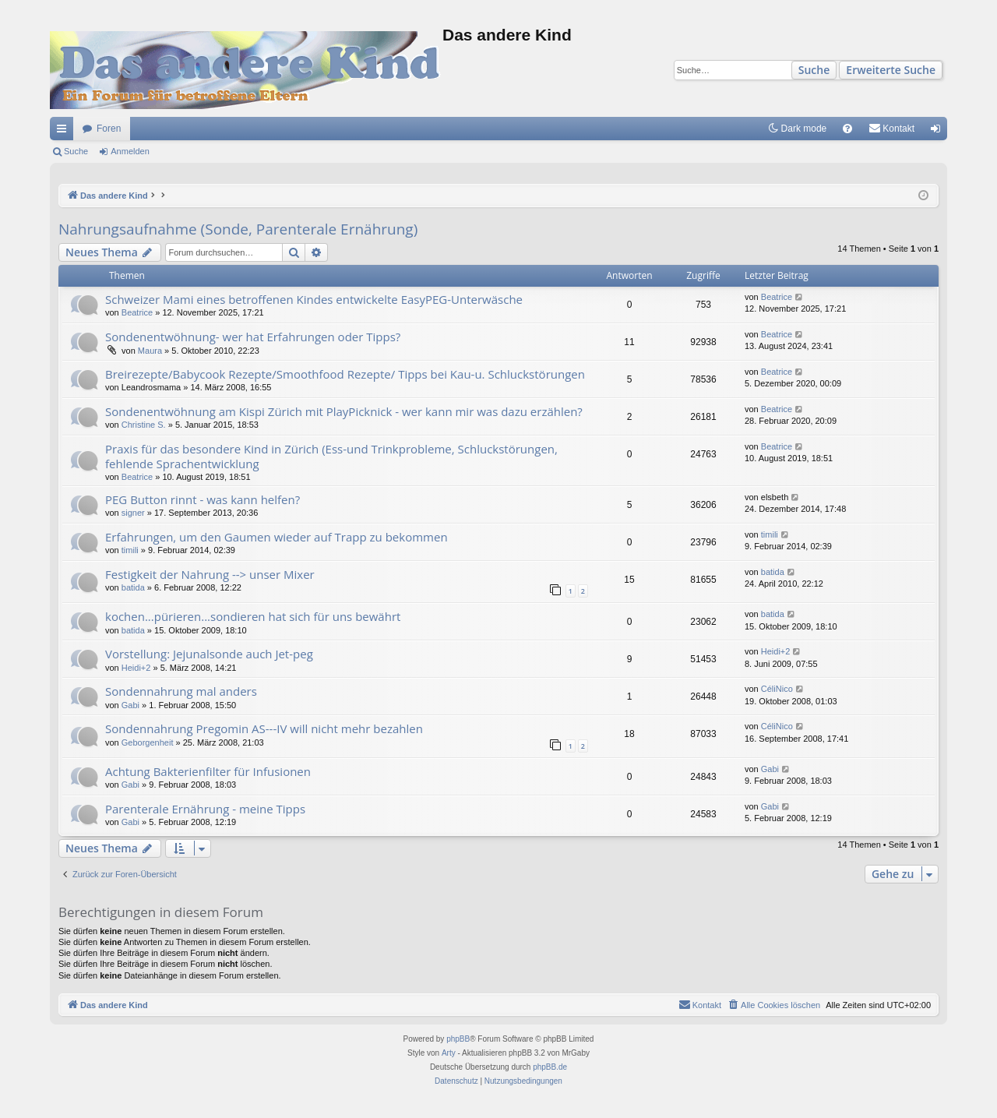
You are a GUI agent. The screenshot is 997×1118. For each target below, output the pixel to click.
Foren (109, 128)
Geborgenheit (148, 742)
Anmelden (130, 151)
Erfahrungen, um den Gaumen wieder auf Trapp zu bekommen (276, 537)
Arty (449, 1053)
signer (133, 512)
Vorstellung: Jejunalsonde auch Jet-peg (209, 653)
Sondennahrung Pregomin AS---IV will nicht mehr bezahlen (264, 728)
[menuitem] (847, 128)
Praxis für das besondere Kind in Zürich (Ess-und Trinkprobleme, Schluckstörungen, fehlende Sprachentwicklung (331, 456)
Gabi (130, 705)
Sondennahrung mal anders (181, 691)
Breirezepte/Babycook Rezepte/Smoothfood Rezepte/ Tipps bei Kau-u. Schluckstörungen (345, 374)
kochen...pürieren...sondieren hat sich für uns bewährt (252, 616)
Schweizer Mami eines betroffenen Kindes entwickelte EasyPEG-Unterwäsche (314, 299)
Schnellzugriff (64, 131)
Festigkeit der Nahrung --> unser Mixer (210, 574)
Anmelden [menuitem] (939, 131)
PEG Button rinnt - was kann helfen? (202, 499)
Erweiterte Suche (890, 69)
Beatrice (137, 312)
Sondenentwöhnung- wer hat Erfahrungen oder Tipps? (252, 336)
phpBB (458, 1039)
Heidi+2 (136, 667)
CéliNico (777, 688)
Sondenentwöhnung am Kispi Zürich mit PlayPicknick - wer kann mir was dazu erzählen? (344, 411)
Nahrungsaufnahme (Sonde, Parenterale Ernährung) (237, 229)
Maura (150, 350)
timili (130, 550)
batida (133, 587)
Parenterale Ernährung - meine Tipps (205, 808)
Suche (814, 69)
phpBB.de (550, 1067)
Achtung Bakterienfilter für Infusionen (208, 771)
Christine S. (144, 424)
